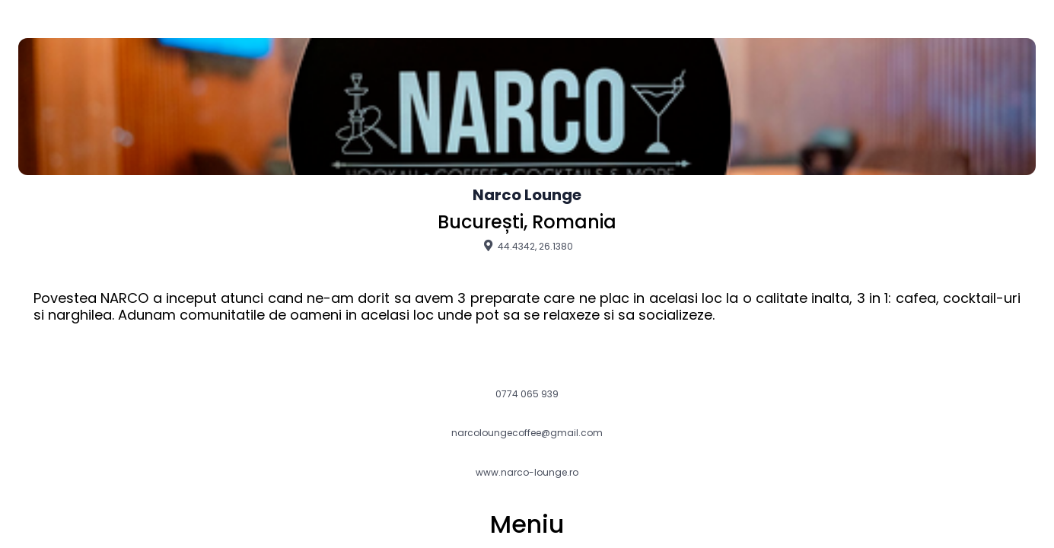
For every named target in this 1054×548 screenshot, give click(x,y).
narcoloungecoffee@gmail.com (527, 433)
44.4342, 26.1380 (527, 246)
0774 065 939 (527, 394)
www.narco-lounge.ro (527, 472)
